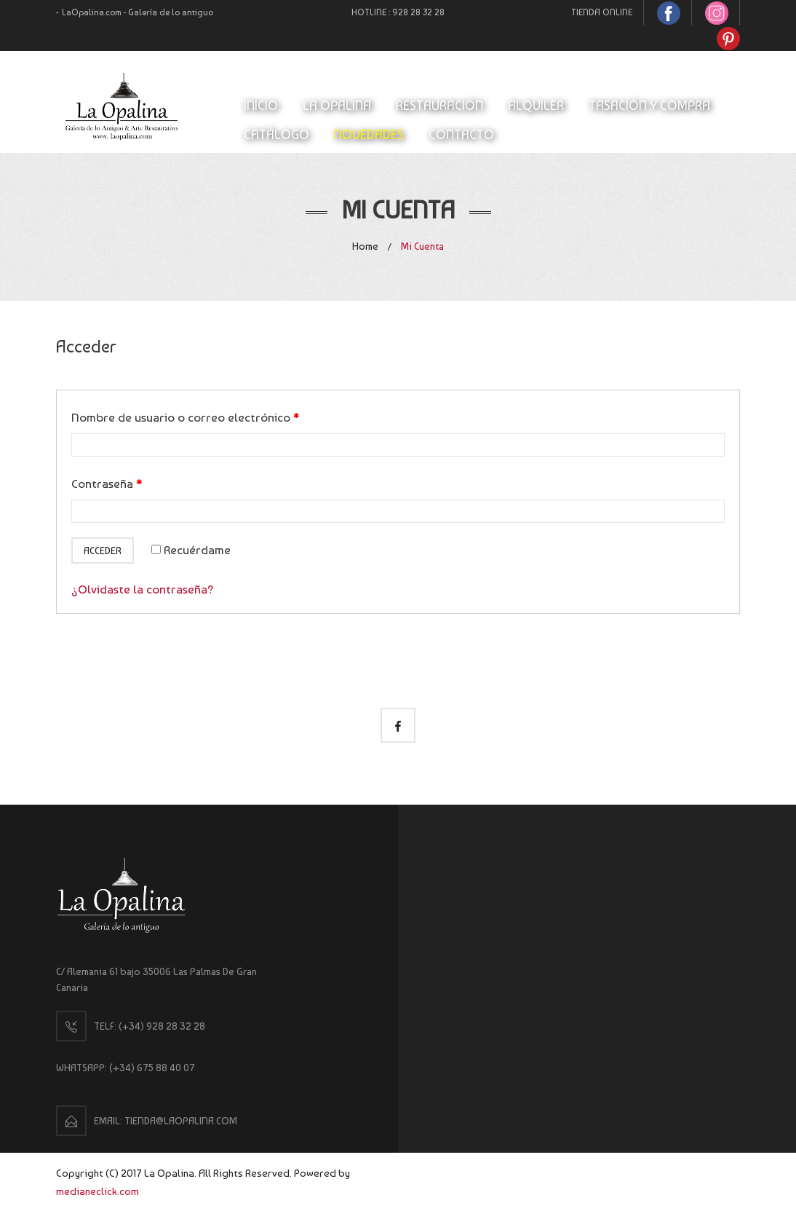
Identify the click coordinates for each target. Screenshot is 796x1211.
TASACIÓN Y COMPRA (649, 105)
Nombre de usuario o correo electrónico (185, 417)
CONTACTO (461, 134)
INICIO (261, 105)
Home (365, 246)
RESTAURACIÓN (439, 105)
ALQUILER (536, 105)
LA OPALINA (337, 105)
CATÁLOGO (276, 134)
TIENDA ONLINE (601, 12)
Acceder (103, 550)
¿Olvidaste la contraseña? (142, 589)
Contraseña (106, 483)
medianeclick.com (97, 1191)
